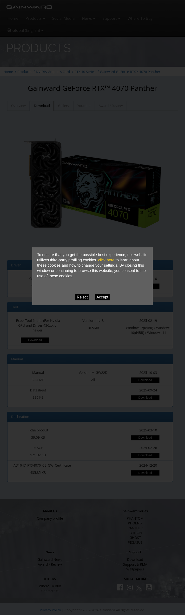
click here (106, 260)
